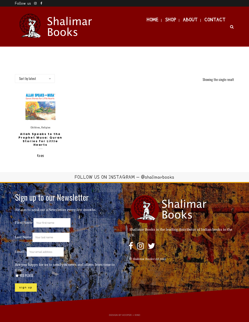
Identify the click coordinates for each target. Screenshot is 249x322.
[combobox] (35, 78)
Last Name (23, 237)
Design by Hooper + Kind (124, 315)
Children (35, 127)
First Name (24, 223)
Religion (45, 127)
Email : (39, 252)
